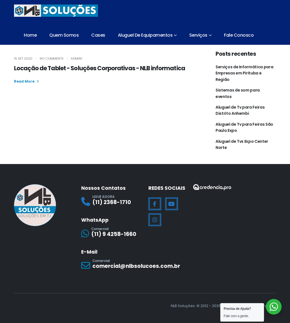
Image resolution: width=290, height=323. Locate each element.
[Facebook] (154, 203)
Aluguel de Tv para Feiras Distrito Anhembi (240, 110)
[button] (26, 81)
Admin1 (76, 58)
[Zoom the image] (212, 187)
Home (30, 35)
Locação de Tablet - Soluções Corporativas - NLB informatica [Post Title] (99, 68)
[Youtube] (171, 203)
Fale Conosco (239, 35)
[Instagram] (154, 219)
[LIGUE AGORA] (111, 201)
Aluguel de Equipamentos (145, 35)
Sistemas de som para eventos (238, 93)
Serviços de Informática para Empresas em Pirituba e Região (244, 73)
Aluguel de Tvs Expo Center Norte (242, 144)
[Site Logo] (56, 10)
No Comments (52, 58)
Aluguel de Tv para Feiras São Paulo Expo (244, 127)
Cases (98, 35)
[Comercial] (111, 234)
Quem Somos (64, 35)
